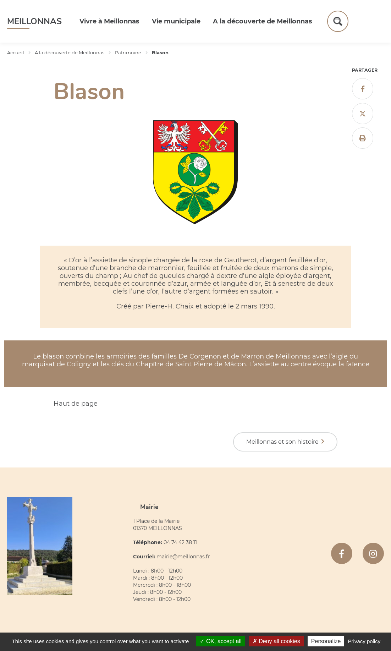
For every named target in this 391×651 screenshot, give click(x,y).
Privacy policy (364, 641)
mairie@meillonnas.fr (183, 556)
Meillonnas (34, 21)
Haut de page (76, 403)
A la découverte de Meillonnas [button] (262, 21)
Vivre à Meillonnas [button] (109, 21)
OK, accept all (220, 641)
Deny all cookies (276, 641)
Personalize (326, 641)
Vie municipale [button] (176, 21)
